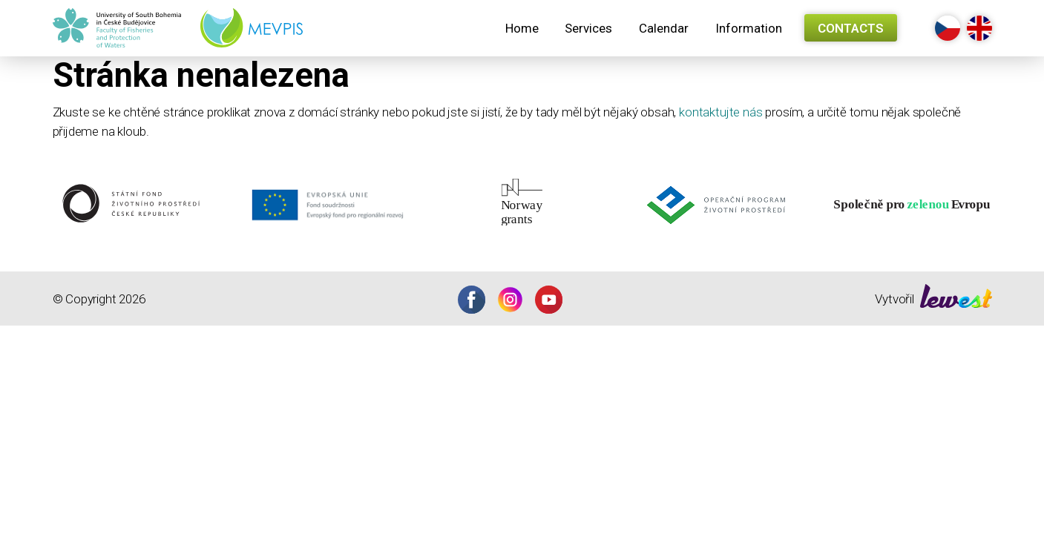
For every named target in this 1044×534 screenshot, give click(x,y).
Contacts (851, 28)
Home (522, 28)
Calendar (664, 28)
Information (748, 28)
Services (588, 28)
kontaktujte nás (720, 112)
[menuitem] (522, 28)
